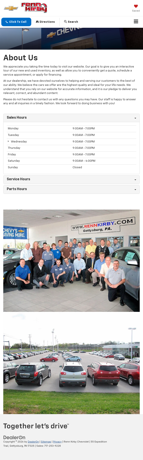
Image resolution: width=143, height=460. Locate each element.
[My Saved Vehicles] (136, 9)
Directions (45, 21)
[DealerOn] (14, 437)
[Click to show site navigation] (136, 22)
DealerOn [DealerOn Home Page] (33, 442)
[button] (16, 22)
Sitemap (46, 442)
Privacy (57, 442)
